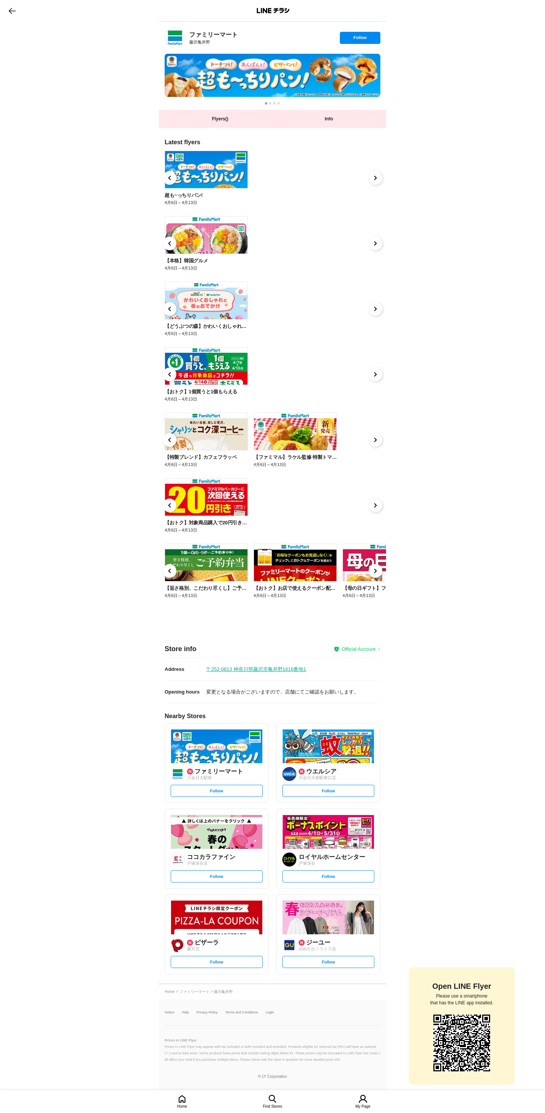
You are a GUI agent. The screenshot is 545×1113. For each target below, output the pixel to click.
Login (270, 1012)
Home (182, 1106)
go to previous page (12, 10)
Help (185, 1012)
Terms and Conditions (241, 1012)
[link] (175, 37)
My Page (362, 1106)
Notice (169, 1012)
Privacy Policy (207, 1012)
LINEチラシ (273, 10)
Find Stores (272, 1106)
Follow (360, 39)
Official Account (358, 649)
